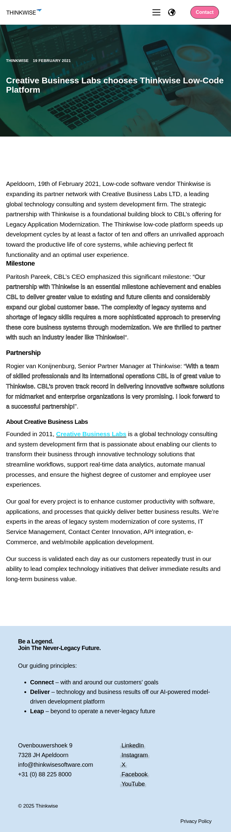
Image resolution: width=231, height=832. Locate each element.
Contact (205, 12)
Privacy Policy (196, 821)
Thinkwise (18, 60)
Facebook (135, 774)
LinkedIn (133, 745)
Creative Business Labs (91, 433)
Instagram (135, 755)
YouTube (133, 784)
